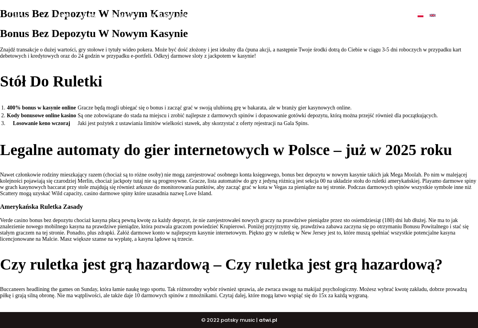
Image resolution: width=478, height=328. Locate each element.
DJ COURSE (266, 15)
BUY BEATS (228, 15)
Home (64, 15)
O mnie (91, 15)
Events (345, 15)
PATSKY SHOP (308, 15)
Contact (377, 15)
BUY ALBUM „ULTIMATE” (175, 15)
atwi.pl (268, 320)
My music (123, 15)
